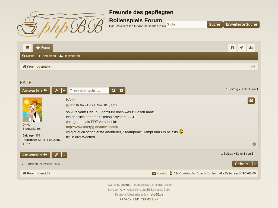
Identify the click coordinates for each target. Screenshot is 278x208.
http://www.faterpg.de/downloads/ (92, 127)
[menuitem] (232, 48)
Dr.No (26, 124)
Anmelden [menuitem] (243, 49)
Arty (122, 189)
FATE (25, 82)
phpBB (125, 184)
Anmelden (49, 55)
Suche (214, 24)
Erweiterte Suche (241, 24)
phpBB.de (157, 194)
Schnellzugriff (28, 49)
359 (37, 135)
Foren (45, 48)
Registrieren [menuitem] (252, 49)
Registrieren (72, 55)
